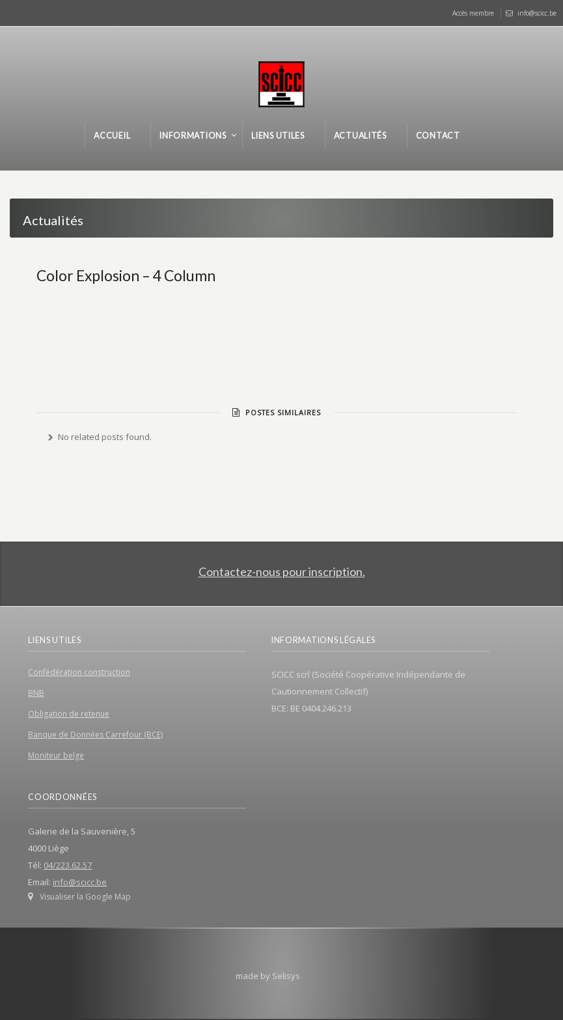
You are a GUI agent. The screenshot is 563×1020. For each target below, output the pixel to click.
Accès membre (473, 13)
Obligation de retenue (68, 713)
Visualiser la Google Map (85, 896)
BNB (36, 692)
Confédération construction (79, 672)
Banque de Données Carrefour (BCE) (95, 734)
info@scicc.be (536, 13)
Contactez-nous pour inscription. (282, 571)
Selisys (286, 976)
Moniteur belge (56, 755)
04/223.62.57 (68, 865)
